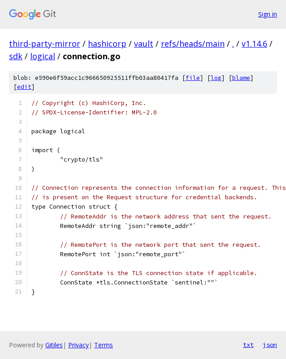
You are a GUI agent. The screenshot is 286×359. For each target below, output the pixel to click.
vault (143, 43)
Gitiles (54, 345)
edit (24, 87)
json (270, 345)
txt (248, 345)
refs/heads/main (193, 43)
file (193, 78)
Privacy (78, 345)
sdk (15, 56)
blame (241, 78)
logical (42, 56)
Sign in (267, 14)
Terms (103, 345)
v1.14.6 (254, 43)
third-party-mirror (44, 43)
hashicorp (107, 43)
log (216, 78)
